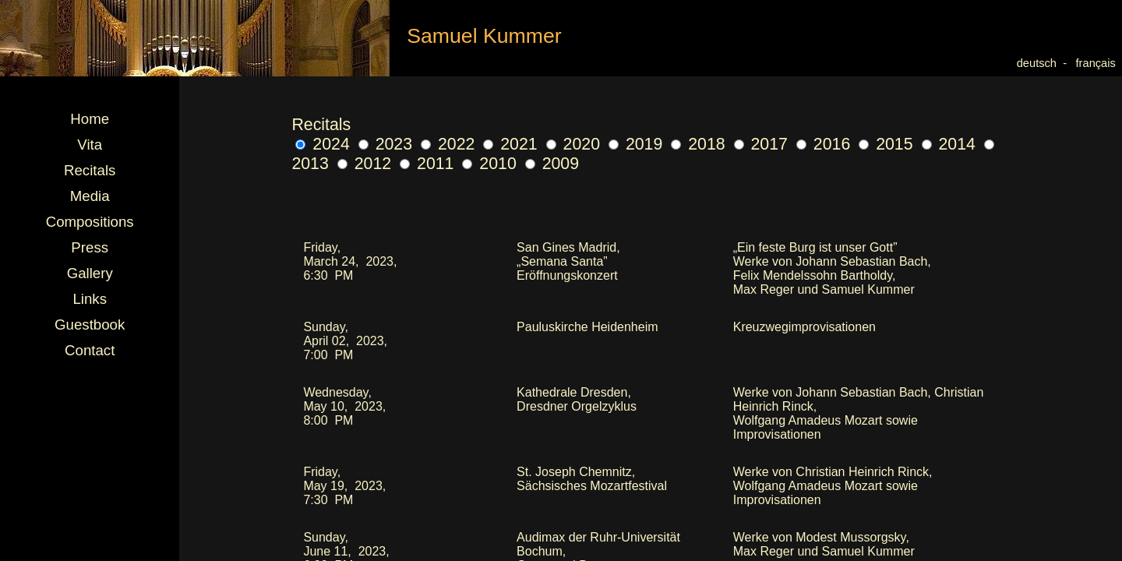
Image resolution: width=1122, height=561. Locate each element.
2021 (510, 144)
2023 (385, 144)
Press (89, 247)
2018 (698, 144)
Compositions (90, 221)
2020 (573, 144)
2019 (635, 144)
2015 (885, 144)
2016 (823, 144)
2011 (426, 163)
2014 (949, 144)
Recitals (89, 170)
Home (89, 119)
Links (89, 299)
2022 (448, 144)
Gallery (90, 273)
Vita (89, 144)
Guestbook (90, 324)
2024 (322, 144)
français (1099, 63)
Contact (90, 350)
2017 (761, 144)
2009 (552, 163)
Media (90, 196)
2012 (364, 163)
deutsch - (1043, 63)
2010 (489, 163)
